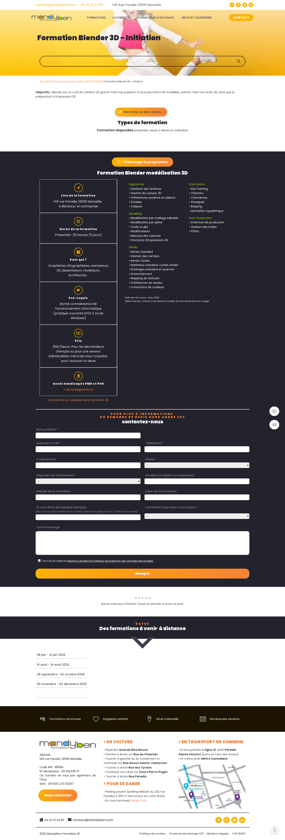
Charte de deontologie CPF (186, 833)
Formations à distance (156, 18)
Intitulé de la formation (53, 491)
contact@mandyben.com (56, 5)
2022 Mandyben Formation (60, 834)
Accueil (44, 81)
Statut (150, 459)
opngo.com (139, 800)
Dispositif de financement (56, 475)
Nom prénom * (47, 429)
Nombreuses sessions (224, 719)
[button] (141, 112)
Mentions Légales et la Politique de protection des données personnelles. (110, 561)
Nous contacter (57, 795)
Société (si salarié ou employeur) (169, 475)
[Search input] (146, 61)
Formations (58, 81)
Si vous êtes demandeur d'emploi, (62, 507)
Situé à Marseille (167, 719)
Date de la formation (161, 491)
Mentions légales (218, 833)
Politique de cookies (153, 833)
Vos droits (121, 18)
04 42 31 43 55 (92, 5)
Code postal (46, 459)
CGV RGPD (238, 833)
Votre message (48, 527)
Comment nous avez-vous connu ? (171, 507)
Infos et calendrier (197, 18)
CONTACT (241, 18)
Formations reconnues (65, 719)
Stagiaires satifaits (115, 719)
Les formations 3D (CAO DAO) (84, 81)
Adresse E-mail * (49, 443)
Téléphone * (154, 443)
